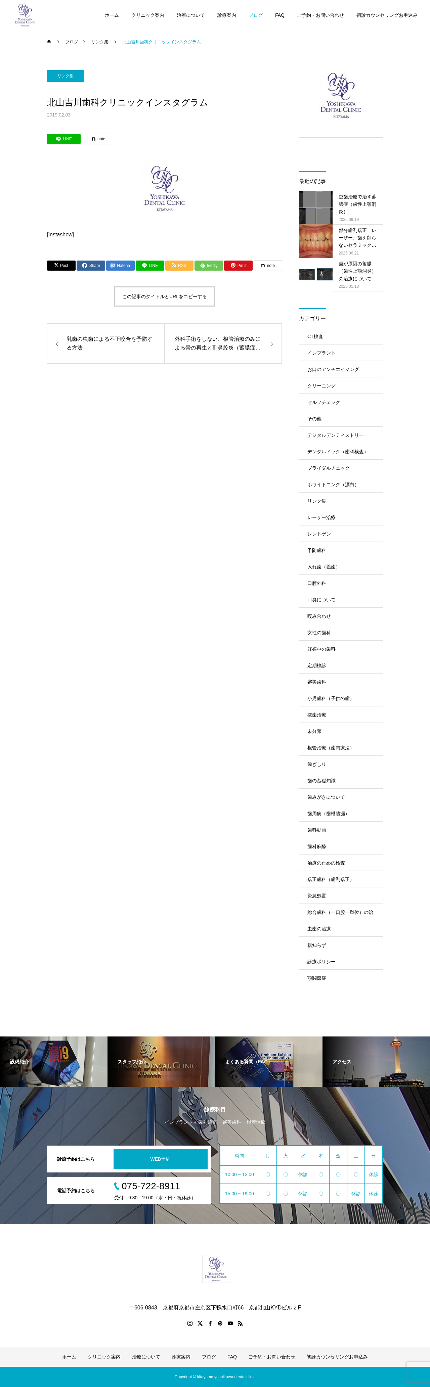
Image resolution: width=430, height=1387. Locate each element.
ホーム (112, 15)
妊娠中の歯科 (321, 649)
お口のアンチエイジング (333, 369)
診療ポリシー (321, 961)
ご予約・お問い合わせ (320, 15)
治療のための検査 (326, 863)
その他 (314, 418)
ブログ (256, 15)
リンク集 (316, 501)
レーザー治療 (321, 517)
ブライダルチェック (328, 468)
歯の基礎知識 (321, 780)
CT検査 (315, 336)
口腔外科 (316, 583)
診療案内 (226, 15)
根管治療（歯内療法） (330, 747)
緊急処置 (316, 895)
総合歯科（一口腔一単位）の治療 (340, 915)
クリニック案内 (147, 15)
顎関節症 (316, 978)
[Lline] (150, 266)
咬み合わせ (319, 616)
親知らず (316, 945)
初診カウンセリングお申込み (387, 15)
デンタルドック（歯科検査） (338, 451)
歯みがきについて (326, 797)
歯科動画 (316, 830)
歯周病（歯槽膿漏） (328, 813)
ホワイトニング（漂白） (333, 484)
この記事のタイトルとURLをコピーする (164, 296)
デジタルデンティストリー (335, 435)
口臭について (321, 599)
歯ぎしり (316, 764)
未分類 (314, 731)
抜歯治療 (316, 715)
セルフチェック (323, 402)
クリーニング (321, 385)
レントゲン (319, 534)
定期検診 (316, 665)
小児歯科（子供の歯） (330, 698)
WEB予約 (160, 1159)
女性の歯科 (319, 632)
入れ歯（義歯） (323, 566)
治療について (191, 15)
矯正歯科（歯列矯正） (330, 879)
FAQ (280, 15)
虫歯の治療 (319, 928)
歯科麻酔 (316, 846)
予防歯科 (316, 550)
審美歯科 (316, 682)
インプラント (321, 353)
